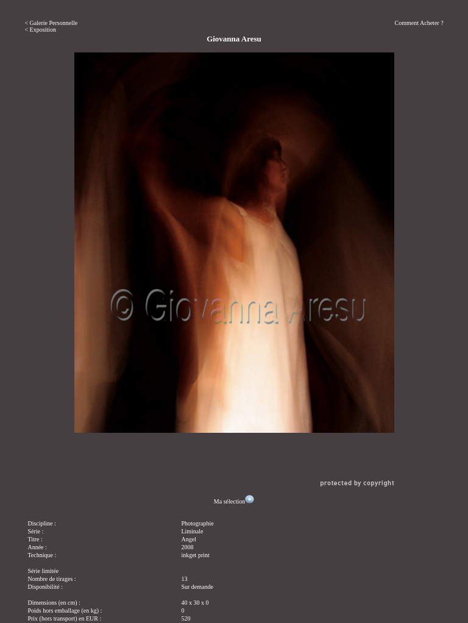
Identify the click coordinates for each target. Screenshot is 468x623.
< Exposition (39, 29)
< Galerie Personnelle (50, 23)
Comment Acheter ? (419, 23)
